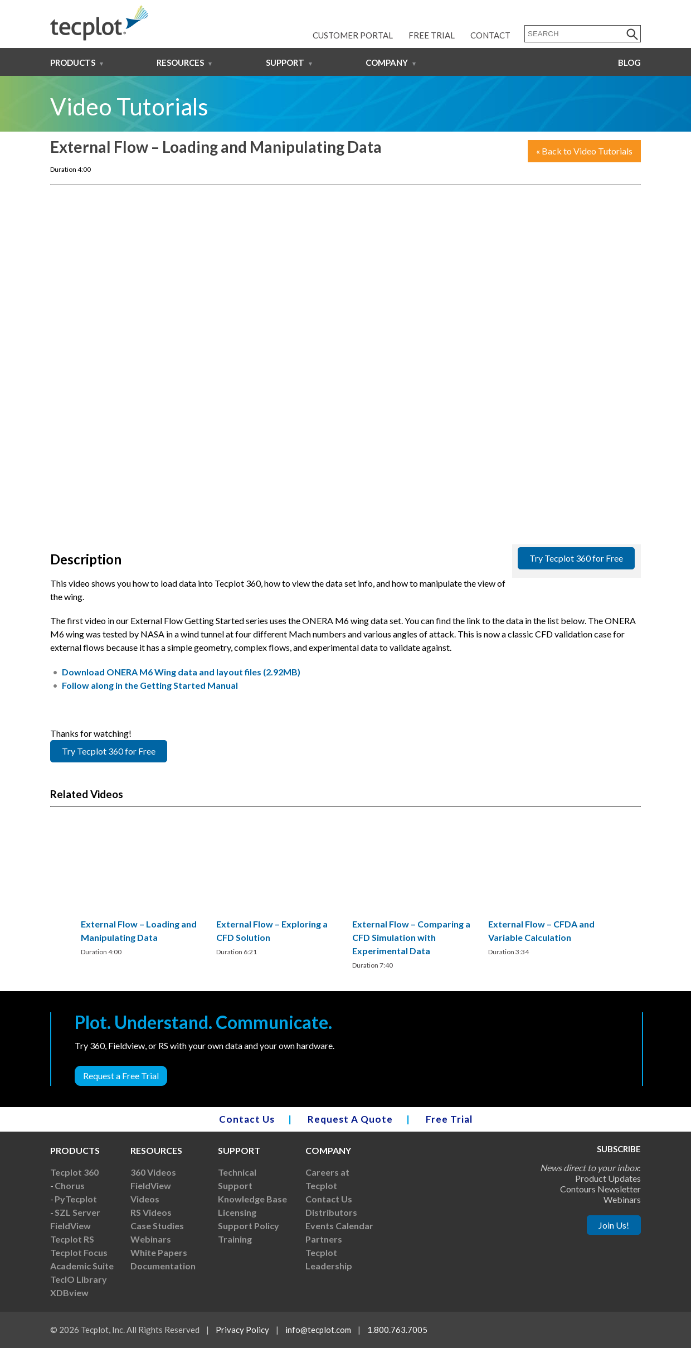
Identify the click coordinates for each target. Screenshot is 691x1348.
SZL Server (77, 1212)
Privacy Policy (242, 1330)
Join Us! (613, 1225)
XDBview (69, 1292)
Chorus (70, 1185)
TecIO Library (78, 1279)
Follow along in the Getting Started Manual (150, 685)
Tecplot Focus (79, 1252)
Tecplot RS (72, 1239)
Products (72, 62)
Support (285, 62)
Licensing (237, 1212)
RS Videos (151, 1212)
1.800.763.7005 (397, 1330)
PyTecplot (76, 1199)
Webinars (150, 1239)
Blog (629, 62)
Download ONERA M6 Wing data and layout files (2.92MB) (181, 671)
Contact (490, 35)
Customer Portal (353, 35)
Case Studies (157, 1225)
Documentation (163, 1265)
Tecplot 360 (74, 1172)
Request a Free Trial (121, 1075)
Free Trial (431, 35)
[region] (142, 894)
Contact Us (247, 1119)
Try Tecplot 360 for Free (576, 558)
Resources (180, 62)
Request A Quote (350, 1119)
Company (387, 62)
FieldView (70, 1225)
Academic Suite (82, 1265)
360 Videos (153, 1172)
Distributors (331, 1212)
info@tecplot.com (318, 1330)
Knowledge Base (252, 1199)
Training (235, 1239)
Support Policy (248, 1225)
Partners (323, 1239)
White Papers (158, 1252)
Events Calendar (339, 1225)
